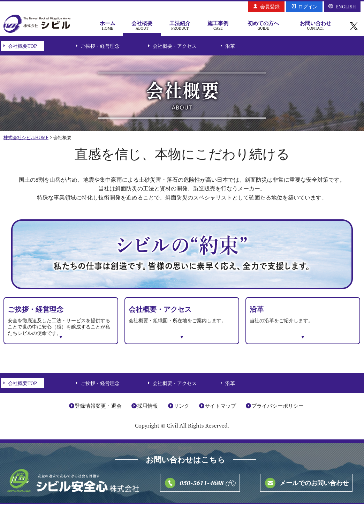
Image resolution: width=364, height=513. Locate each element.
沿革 (230, 46)
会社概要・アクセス (175, 46)
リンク (181, 414)
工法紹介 (180, 25)
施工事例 (218, 25)
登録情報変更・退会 (98, 414)
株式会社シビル (36, 24)
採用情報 (147, 414)
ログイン (308, 6)
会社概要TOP (22, 46)
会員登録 (270, 6)
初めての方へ (263, 25)
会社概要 (142, 25)
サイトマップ (220, 414)
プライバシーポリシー (277, 414)
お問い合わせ (315, 25)
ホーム (108, 25)
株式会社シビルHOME (25, 137)
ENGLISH (345, 6)
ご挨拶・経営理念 (100, 46)
